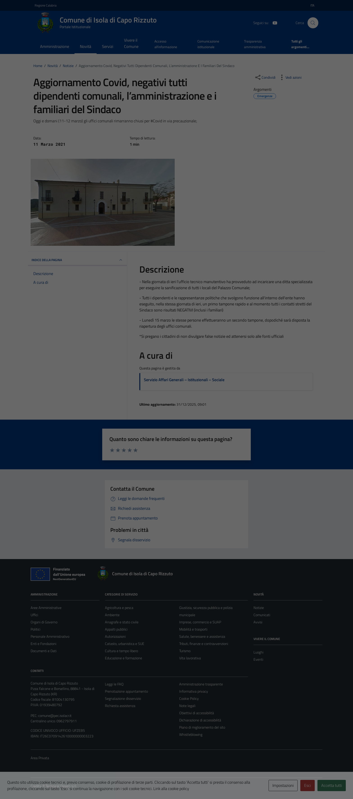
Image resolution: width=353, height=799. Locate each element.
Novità (85, 46)
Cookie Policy (189, 698)
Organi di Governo (44, 622)
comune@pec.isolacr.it (55, 715)
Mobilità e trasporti (193, 629)
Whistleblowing (190, 734)
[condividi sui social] (264, 77)
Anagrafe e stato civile (121, 622)
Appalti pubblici (116, 629)
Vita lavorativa (190, 658)
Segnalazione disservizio (123, 698)
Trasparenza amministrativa (255, 44)
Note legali (187, 705)
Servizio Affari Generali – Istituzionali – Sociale (184, 380)
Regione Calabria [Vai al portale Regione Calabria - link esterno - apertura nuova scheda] (46, 5)
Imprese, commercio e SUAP (200, 622)
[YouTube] (273, 22)
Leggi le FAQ (114, 684)
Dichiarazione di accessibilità (200, 720)
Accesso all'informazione (165, 44)
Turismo (184, 651)
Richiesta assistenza (120, 705)
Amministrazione (54, 46)
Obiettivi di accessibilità (196, 713)
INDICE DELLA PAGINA (77, 260)
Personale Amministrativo (50, 636)
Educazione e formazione (123, 658)
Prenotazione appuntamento (126, 691)
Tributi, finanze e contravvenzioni (203, 643)
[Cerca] (313, 22)
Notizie (258, 607)
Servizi (107, 46)
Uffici (34, 615)
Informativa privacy (193, 691)
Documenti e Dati (44, 651)
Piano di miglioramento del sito (202, 727)
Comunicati (261, 615)
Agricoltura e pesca (119, 607)
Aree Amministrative (46, 607)
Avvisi (257, 622)
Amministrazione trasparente (201, 684)
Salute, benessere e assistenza (202, 636)
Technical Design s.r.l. (61, 786)
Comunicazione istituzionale (208, 44)
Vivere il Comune (131, 43)
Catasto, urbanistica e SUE (124, 643)
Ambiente (112, 615)
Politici (35, 629)
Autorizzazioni (115, 636)
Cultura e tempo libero (121, 651)
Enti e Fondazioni (43, 643)
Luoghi (258, 652)
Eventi (258, 659)
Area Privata (40, 758)
